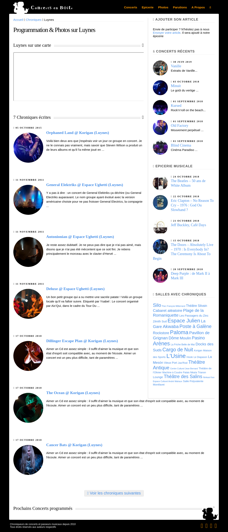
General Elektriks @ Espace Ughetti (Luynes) (84, 184)
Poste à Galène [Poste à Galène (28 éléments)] (196, 326)
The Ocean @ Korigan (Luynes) (73, 392)
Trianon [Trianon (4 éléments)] (202, 372)
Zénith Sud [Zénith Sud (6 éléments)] (160, 321)
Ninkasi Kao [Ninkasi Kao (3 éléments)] (208, 377)
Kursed (176, 106)
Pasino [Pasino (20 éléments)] (198, 338)
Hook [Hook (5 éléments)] (190, 357)
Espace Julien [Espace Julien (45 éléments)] (184, 321)
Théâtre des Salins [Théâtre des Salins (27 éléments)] (183, 376)
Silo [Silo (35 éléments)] (157, 305)
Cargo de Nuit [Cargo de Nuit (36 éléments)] (177, 349)
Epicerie (147, 7)
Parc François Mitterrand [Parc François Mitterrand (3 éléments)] (173, 306)
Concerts (130, 7)
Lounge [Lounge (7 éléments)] (158, 377)
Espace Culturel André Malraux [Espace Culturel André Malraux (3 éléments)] (167, 381)
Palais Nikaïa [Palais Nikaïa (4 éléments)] (190, 372)
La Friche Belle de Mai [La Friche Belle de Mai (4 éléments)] (183, 344)
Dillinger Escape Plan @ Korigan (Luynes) (82, 341)
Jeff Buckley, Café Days (188, 225)
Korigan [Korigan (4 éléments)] (198, 350)
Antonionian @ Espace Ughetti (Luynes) (80, 236)
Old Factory (179, 126)
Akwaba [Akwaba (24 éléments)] (171, 326)
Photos (163, 7)
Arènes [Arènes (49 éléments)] (161, 344)
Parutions (180, 7)
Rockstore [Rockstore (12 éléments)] (161, 333)
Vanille (176, 66)
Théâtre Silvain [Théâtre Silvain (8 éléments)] (196, 305)
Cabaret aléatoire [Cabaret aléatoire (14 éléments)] (167, 310)
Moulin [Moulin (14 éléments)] (185, 338)
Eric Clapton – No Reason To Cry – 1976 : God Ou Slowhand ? (192, 205)
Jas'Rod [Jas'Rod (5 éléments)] (183, 362)
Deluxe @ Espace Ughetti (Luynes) (75, 288)
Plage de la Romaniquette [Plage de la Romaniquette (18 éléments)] (178, 312)
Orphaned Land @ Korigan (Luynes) (77, 132)
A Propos (198, 7)
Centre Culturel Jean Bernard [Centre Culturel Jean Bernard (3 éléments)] (184, 368)
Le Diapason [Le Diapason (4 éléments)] (200, 357)
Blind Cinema (181, 145)
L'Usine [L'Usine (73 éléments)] (176, 356)
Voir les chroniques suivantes (114, 493)
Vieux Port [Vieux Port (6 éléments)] (170, 362)
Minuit (176, 86)
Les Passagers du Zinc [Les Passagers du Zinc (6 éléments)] (193, 315)
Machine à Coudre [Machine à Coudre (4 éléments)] (172, 372)
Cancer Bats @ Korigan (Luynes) (74, 445)
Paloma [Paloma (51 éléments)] (179, 332)
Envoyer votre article (166, 32)
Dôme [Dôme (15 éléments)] (174, 338)
